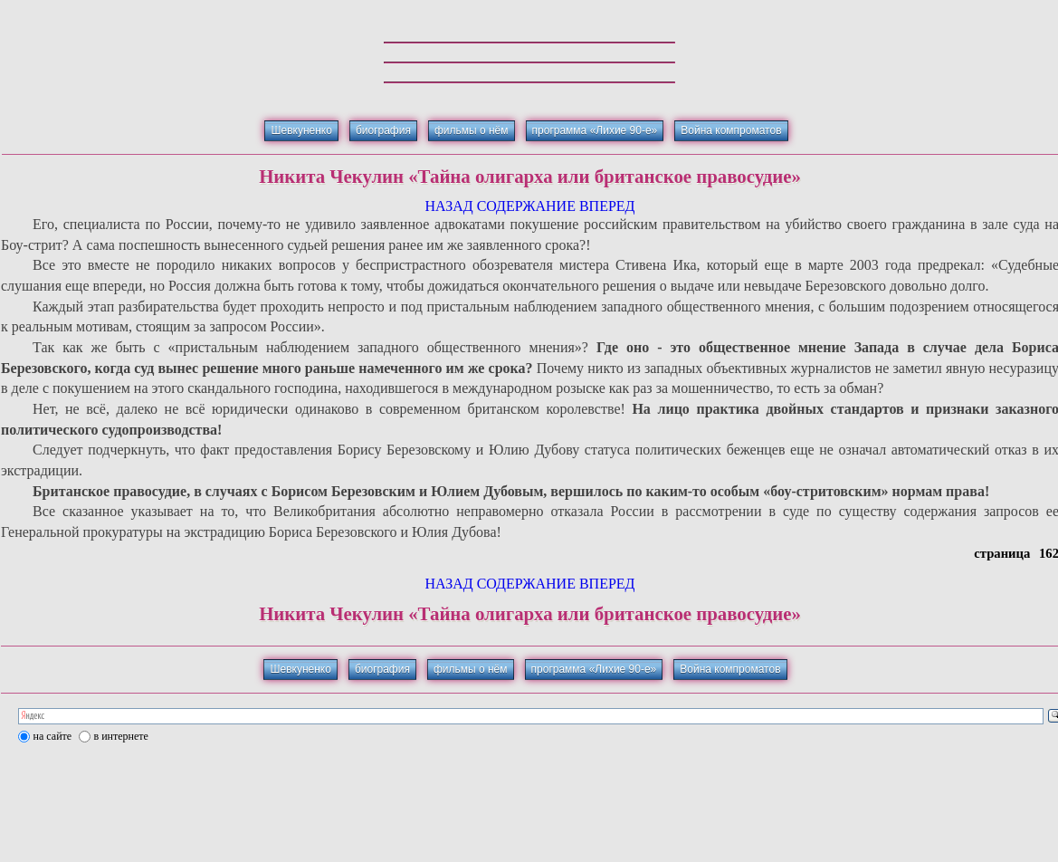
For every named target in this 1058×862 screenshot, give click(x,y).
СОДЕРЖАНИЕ (526, 206)
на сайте (52, 736)
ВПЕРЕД (607, 206)
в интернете (121, 736)
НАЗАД (448, 206)
